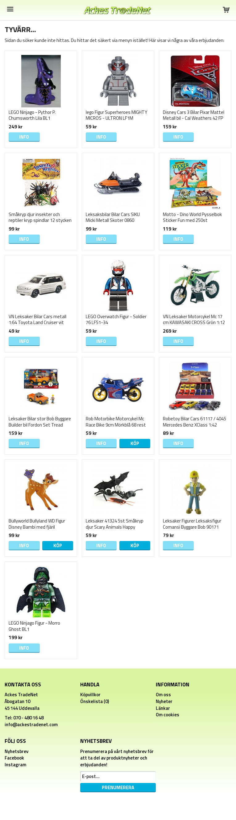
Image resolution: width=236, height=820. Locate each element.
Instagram (15, 764)
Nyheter (164, 701)
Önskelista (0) (94, 701)
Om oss (163, 694)
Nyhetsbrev (16, 751)
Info (24, 136)
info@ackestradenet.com (31, 724)
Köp (134, 443)
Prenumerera (118, 787)
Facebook (14, 757)
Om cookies (167, 714)
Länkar (163, 708)
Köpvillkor (90, 694)
